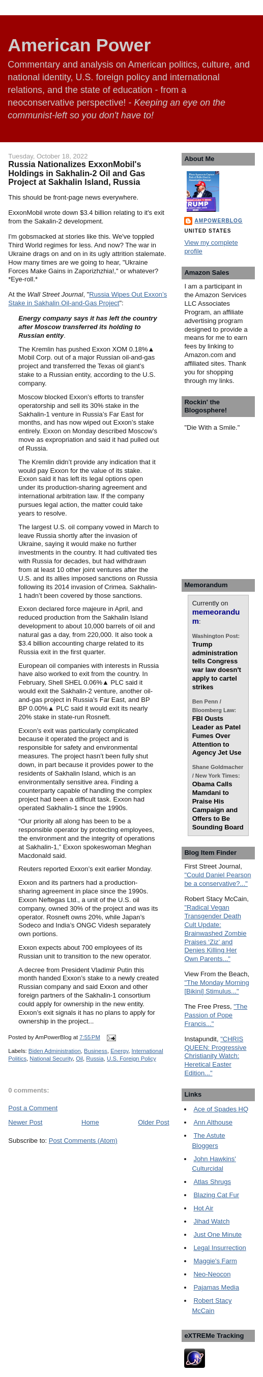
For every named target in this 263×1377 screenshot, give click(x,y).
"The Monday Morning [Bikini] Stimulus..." (216, 987)
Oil (79, 1058)
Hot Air (203, 1208)
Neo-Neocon (211, 1274)
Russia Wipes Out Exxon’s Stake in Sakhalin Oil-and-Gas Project (87, 299)
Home (90, 1122)
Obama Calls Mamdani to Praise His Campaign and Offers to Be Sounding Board (218, 805)
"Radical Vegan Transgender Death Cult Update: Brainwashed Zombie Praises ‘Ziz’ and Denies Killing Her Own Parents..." (215, 933)
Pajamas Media (216, 1287)
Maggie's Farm (215, 1261)
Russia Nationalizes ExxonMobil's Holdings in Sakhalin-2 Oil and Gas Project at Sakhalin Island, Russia (76, 173)
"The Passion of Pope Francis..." (215, 1015)
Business (95, 1051)
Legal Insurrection (219, 1248)
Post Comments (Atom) (83, 1140)
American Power (79, 45)
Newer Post (25, 1122)
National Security (51, 1058)
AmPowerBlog (218, 220)
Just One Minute (217, 1234)
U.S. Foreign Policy (131, 1058)
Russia (95, 1058)
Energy (119, 1051)
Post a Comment (32, 1108)
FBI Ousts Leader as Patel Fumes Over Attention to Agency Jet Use (217, 736)
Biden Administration (54, 1051)
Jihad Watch (211, 1221)
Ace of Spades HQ (220, 1109)
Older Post (153, 1122)
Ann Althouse (212, 1122)
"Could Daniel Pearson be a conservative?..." (217, 879)
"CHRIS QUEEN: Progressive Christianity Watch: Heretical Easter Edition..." (215, 1056)
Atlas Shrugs (212, 1182)
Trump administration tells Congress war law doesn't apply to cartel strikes (216, 666)
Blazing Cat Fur (216, 1195)
